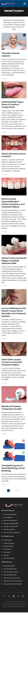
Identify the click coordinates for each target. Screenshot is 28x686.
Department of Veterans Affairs (12, 578)
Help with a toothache (9, 529)
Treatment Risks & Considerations (13, 581)
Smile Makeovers (8, 517)
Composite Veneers (9, 543)
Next (19, 490)
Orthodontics (7, 552)
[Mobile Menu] (25, 3)
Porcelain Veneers (8, 546)
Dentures (6, 555)
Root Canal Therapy (9, 558)
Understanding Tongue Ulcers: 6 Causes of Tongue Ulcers (12, 104)
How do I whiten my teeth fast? (12, 532)
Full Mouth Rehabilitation (10, 514)
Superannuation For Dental (11, 572)
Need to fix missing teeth (10, 520)
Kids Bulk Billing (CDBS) (10, 575)
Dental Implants (8, 540)
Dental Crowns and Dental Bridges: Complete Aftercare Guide (13, 285)
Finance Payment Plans (10, 569)
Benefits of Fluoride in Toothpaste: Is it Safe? (11, 457)
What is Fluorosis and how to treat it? (13, 163)
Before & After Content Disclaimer (13, 584)
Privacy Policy (8, 601)
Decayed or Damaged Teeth (11, 523)
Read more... (4, 78)
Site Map (21, 601)
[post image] (14, 41)
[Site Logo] (8, 3)
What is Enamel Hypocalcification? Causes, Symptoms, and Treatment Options (13, 220)
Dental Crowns (7, 549)
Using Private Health (9, 566)
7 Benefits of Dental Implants (10, 54)
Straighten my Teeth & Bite (11, 526)
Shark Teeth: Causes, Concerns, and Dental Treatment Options (11, 401)
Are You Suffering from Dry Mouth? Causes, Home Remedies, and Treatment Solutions (13, 342)
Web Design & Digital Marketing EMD (16, 606)
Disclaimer (15, 601)
